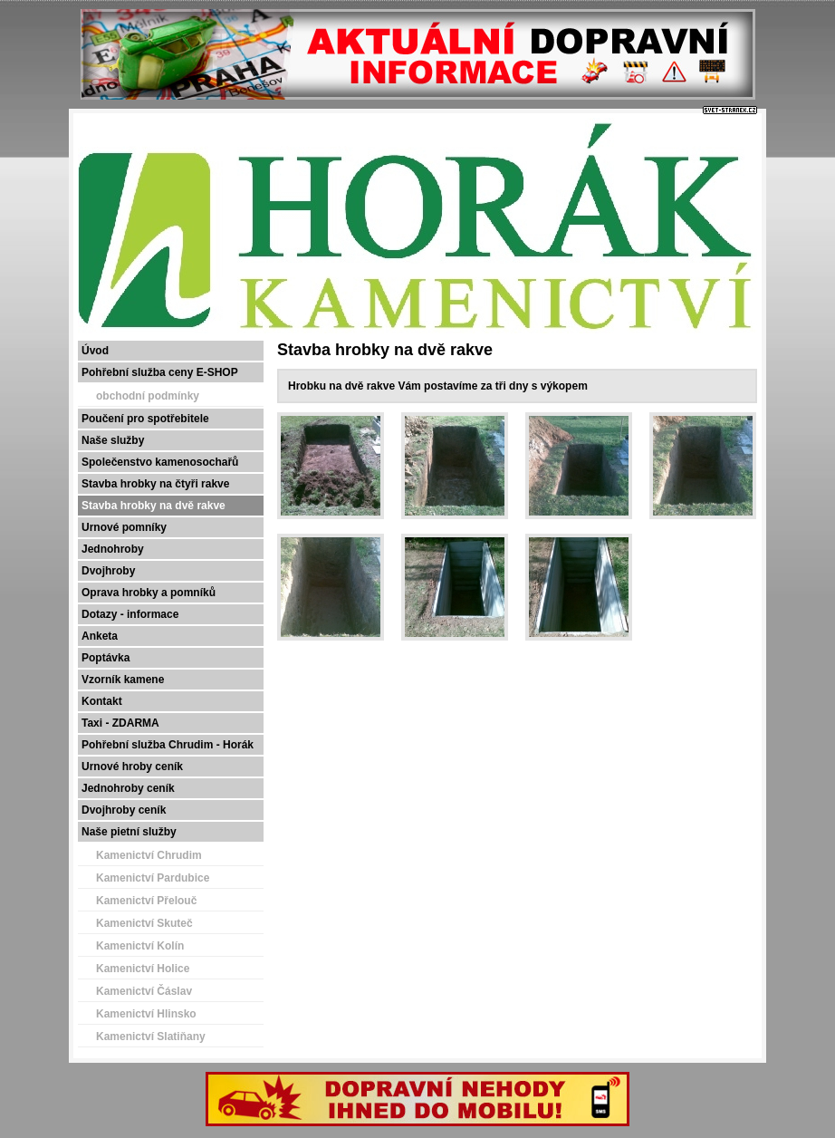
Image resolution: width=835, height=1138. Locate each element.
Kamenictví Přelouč (146, 900)
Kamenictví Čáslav (144, 991)
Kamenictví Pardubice (152, 878)
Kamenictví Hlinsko (146, 1014)
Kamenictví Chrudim (149, 855)
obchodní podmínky (147, 396)
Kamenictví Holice (142, 968)
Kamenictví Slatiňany (151, 1036)
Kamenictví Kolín (140, 946)
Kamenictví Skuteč (144, 923)
